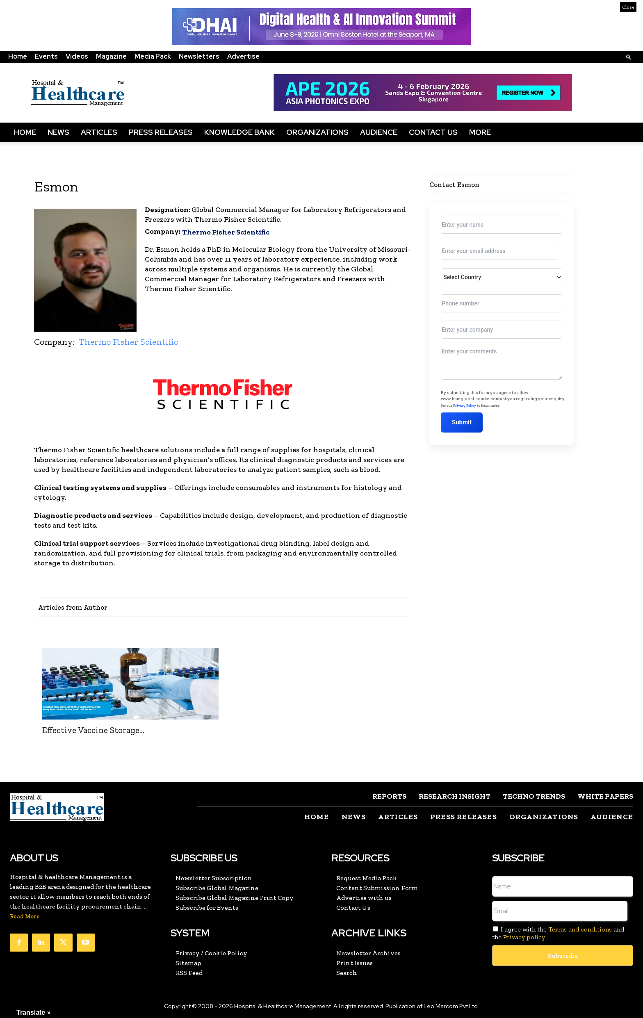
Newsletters (199, 56)
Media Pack (153, 56)
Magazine (111, 56)
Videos (77, 56)
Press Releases (161, 132)
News (58, 132)
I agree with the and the (558, 933)
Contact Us (433, 132)
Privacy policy (524, 937)
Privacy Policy (464, 405)
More (480, 132)
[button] (628, 57)
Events (46, 56)
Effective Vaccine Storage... (93, 730)
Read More (25, 916)
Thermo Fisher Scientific (225, 232)
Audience (378, 132)
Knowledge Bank (239, 132)
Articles (99, 132)
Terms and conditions (580, 929)
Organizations (317, 132)
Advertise (243, 56)
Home (17, 56)
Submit (464, 422)
